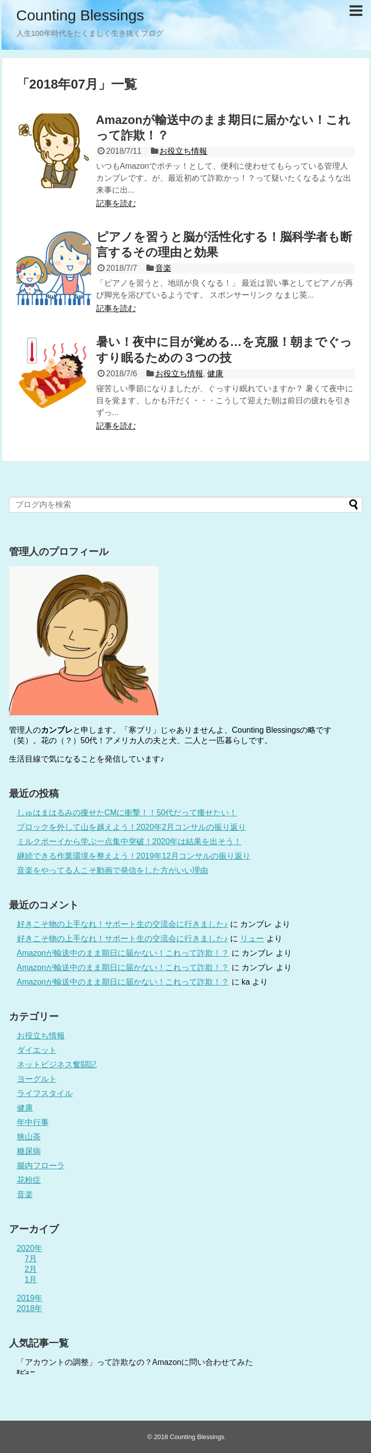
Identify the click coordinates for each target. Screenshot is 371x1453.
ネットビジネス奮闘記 (57, 1064)
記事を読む (116, 203)
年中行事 (33, 1122)
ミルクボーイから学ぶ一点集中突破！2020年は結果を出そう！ (129, 841)
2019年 (30, 1298)
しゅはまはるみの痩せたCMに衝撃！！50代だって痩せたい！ (127, 812)
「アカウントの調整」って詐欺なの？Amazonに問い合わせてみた (135, 1362)
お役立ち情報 (183, 151)
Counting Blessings (80, 15)
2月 (31, 1269)
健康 (215, 373)
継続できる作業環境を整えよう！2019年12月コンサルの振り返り (133, 856)
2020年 (30, 1248)
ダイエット (37, 1050)
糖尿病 (29, 1151)
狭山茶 (29, 1136)
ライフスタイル (45, 1093)
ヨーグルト (37, 1079)
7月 (31, 1258)
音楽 (163, 268)
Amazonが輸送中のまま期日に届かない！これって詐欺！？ (123, 953)
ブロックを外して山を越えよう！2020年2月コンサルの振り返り (132, 827)
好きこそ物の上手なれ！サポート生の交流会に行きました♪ (122, 924)
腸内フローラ (41, 1165)
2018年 (30, 1308)
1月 (31, 1279)
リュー (252, 938)
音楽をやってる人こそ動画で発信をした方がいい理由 (112, 870)
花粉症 (29, 1180)
